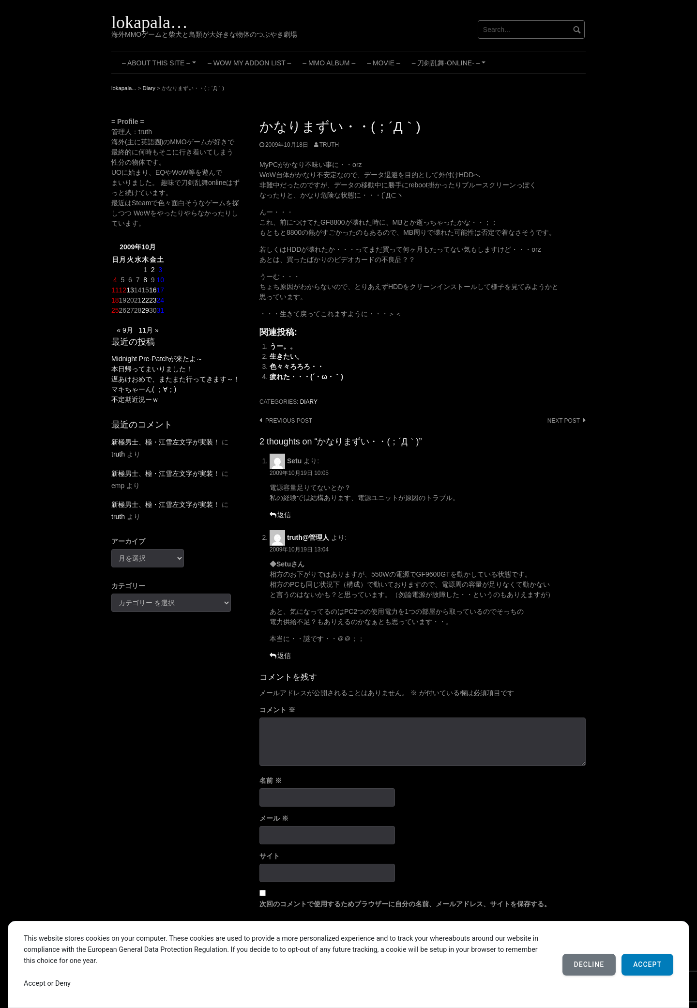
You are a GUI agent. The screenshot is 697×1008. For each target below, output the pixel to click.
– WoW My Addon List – (249, 63)
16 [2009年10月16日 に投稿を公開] (153, 290)
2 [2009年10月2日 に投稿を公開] (153, 270)
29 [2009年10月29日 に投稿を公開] (145, 310)
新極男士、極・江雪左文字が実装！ (165, 442)
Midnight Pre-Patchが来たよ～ (157, 359)
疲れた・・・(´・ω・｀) (306, 377)
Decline (589, 964)
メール (273, 818)
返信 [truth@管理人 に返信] (284, 655)
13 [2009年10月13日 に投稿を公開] (130, 290)
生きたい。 (286, 356)
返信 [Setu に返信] (284, 515)
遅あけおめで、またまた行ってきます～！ (175, 379)
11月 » (148, 330)
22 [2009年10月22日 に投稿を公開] (145, 300)
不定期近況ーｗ (135, 399)
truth (329, 144)
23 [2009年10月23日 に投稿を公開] (153, 300)
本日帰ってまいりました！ (152, 369)
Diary (309, 401)
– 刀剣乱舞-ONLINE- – (450, 66)
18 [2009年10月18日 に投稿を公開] (115, 300)
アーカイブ (128, 541)
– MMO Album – (329, 63)
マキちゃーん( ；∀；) (143, 389)
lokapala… (149, 22)
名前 (270, 780)
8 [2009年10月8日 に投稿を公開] (145, 280)
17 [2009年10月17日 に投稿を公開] (160, 290)
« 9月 (125, 330)
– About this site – (160, 66)
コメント (277, 710)
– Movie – (383, 63)
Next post (563, 420)
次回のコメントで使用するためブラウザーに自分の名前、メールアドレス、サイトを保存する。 (405, 904)
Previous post (288, 420)
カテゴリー (128, 586)
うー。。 (283, 346)
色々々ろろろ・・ (297, 366)
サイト (269, 856)
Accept (647, 964)
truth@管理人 (308, 537)
